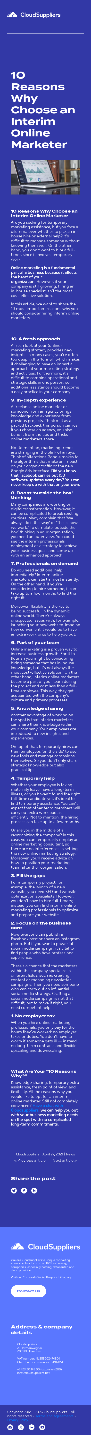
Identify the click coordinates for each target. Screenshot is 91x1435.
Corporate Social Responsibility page (47, 1277)
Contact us (28, 1291)
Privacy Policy (17, 1420)
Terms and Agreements (54, 1416)
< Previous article (30, 1160)
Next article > (65, 1160)
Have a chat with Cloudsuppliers (37, 1108)
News (70, 1154)
